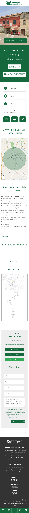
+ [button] (3, 176)
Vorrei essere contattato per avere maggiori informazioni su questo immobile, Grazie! (14, 402)
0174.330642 (19, 467)
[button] (4, 237)
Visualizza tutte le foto (15, 40)
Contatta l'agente (14, 74)
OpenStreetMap (19, 179)
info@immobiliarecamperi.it (14, 344)
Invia (14, 421)
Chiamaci (14, 67)
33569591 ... (14, 354)
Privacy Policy (17, 503)
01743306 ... (14, 349)
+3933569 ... (14, 359)
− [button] (3, 178)
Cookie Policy (10, 503)
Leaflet (11, 179)
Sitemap (4, 503)
